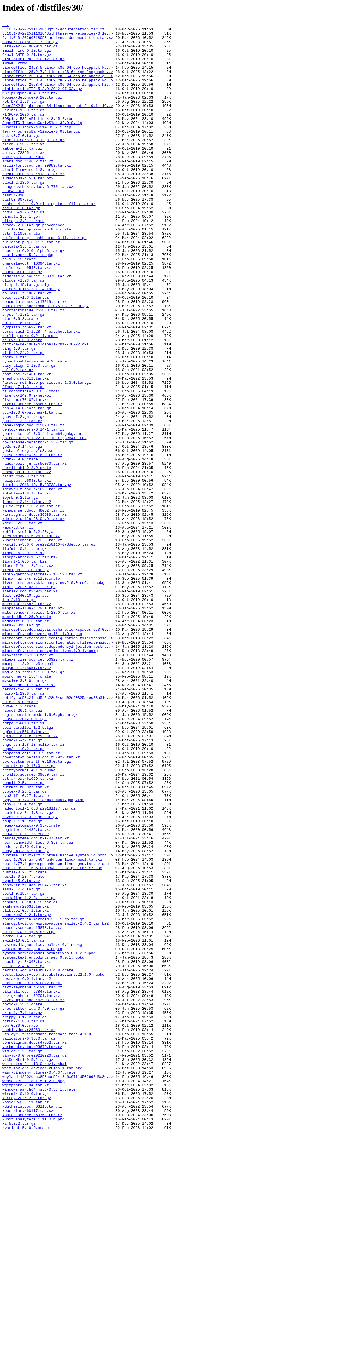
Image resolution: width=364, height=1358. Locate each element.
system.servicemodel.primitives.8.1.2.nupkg (49, 1139)
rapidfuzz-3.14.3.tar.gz (27, 970)
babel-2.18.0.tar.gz (23, 214)
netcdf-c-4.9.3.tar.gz (25, 822)
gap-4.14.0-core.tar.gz (26, 485)
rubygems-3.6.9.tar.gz (25, 1016)
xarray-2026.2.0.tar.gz (26, 1313)
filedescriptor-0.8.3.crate (31, 465)
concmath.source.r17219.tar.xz (34, 357)
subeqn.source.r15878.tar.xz (32, 1108)
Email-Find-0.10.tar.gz (26, 56)
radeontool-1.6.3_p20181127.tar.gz (38, 965)
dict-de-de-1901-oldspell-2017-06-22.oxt (45, 408)
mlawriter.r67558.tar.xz (27, 781)
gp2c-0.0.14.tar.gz (22, 531)
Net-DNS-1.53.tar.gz (23, 117)
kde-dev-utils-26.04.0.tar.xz (33, 618)
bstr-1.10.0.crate (21, 275)
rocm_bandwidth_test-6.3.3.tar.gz (37, 1006)
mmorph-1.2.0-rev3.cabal (27, 792)
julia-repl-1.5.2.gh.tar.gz (31, 602)
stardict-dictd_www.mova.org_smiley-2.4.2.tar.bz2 (55, 1103)
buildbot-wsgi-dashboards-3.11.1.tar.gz (44, 281)
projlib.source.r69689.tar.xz (33, 924)
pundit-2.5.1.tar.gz (23, 935)
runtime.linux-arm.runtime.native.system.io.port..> (57, 1021)
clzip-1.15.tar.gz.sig (25, 337)
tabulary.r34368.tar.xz (26, 1149)
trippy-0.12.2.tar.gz (24, 1216)
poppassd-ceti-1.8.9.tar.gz (31, 899)
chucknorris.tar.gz (22, 321)
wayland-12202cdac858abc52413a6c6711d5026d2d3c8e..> (57, 1287)
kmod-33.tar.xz (17, 628)
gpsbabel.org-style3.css (27, 536)
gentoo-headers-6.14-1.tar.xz (33, 511)
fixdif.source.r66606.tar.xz (32, 480)
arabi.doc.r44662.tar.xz (27, 189)
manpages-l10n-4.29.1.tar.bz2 (33, 725)
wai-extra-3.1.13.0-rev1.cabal (34, 1272)
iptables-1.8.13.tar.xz (26, 587)
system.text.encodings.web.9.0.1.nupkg (43, 1144)
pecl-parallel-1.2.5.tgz (27, 868)
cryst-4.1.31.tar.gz (23, 373)
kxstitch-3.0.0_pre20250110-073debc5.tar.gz (49, 648)
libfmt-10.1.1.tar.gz (24, 654)
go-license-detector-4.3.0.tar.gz (37, 526)
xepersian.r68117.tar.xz (27, 1328)
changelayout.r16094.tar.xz (31, 311)
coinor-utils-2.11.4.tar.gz (31, 342)
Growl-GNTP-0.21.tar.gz (26, 61)
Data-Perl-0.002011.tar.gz (30, 51)
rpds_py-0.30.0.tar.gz (25, 1011)
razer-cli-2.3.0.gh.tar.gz (30, 975)
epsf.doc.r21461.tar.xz (26, 444)
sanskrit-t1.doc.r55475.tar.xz (34, 1057)
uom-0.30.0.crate (20, 1226)
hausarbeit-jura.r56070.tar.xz (34, 551)
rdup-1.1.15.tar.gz (22, 981)
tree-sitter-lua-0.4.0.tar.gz (33, 1205)
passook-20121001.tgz (24, 858)
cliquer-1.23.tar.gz (23, 332)
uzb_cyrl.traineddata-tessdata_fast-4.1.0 (46, 1236)
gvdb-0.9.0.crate (20, 546)
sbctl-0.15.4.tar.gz (23, 1067)
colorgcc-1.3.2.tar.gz (25, 352)
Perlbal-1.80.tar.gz (23, 127)
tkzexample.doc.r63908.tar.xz (33, 1195)
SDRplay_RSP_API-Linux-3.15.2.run (37, 138)
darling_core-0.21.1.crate (30, 398)
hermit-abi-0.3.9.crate (26, 556)
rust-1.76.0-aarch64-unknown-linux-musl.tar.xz (52, 1027)
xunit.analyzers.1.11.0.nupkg (33, 1338)
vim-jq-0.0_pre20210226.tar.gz (34, 1262)
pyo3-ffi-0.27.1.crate (25, 950)
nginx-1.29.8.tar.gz (23, 827)
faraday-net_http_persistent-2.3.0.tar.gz (46, 454)
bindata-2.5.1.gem (21, 255)
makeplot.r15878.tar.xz (26, 720)
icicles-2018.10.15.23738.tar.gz (36, 577)
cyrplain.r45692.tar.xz (26, 388)
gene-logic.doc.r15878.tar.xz (33, 505)
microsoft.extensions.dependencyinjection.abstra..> (57, 771)
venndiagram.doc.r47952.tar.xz (34, 1246)
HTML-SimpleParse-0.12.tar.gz (33, 66)
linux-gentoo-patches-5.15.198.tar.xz (42, 684)
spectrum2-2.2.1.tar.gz (26, 1093)
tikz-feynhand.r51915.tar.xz (32, 1180)
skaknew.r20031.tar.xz (25, 1083)
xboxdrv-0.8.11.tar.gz (25, 1318)
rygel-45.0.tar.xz (21, 1052)
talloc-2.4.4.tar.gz (23, 1154)
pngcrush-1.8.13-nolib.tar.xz (33, 889)
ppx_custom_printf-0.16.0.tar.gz (36, 909)
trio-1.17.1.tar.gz (22, 1211)
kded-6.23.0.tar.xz (22, 623)
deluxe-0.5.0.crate (22, 403)
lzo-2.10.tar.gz (19, 715)
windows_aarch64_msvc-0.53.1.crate (38, 1302)
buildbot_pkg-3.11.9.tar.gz (31, 286)
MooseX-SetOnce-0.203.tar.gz (32, 112)
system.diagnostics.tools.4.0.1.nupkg (42, 1129)
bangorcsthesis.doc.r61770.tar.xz (37, 219)
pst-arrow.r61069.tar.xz (27, 929)
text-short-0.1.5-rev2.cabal (32, 1175)
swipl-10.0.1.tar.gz (23, 1124)
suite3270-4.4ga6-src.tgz (28, 1113)
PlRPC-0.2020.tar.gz (23, 132)
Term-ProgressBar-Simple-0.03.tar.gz (41, 153)
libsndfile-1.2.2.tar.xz (27, 674)
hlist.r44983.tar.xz (23, 567)
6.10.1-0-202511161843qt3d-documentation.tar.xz (53, 30)
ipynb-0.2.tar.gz (20, 592)
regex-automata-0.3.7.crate (31, 986)
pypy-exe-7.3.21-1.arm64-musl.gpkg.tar (43, 955)
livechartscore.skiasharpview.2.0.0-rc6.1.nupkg (53, 694)
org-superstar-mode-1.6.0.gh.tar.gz (40, 853)
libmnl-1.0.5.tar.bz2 (24, 669)
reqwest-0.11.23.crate (25, 996)
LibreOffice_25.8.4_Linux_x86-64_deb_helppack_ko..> (57, 92)
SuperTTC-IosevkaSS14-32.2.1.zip (36, 148)
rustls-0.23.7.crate (23, 1047)
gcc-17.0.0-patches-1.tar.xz (32, 490)
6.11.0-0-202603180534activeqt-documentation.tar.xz (57, 40)
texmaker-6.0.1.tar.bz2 (26, 1170)
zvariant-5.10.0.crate (25, 1348)
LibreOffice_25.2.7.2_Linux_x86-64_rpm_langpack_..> (57, 81)
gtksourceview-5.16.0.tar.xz (32, 541)
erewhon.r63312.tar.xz (25, 449)
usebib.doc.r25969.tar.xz (28, 1231)
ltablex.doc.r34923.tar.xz (30, 705)
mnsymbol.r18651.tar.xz (26, 797)
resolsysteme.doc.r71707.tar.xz (35, 1001)
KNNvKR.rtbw (14, 71)
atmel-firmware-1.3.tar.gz (30, 199)
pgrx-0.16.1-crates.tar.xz (30, 878)
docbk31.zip (14, 424)
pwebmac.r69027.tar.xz (25, 940)
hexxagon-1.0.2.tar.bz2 (26, 562)
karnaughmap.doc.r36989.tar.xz (34, 613)
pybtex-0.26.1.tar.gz (24, 945)
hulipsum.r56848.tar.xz (26, 572)
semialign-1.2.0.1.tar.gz (28, 1073)
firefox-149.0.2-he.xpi (26, 470)
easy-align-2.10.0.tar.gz (28, 434)
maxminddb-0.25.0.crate (26, 735)
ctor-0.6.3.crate (20, 378)
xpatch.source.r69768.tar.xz (32, 1333)
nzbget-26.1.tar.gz (22, 848)
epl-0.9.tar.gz (17, 439)
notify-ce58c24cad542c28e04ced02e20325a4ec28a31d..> (57, 832)
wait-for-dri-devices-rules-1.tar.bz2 (42, 1277)
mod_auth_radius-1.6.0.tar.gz (33, 802)
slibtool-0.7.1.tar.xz (25, 1088)
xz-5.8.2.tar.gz (19, 1343)
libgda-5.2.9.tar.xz (23, 659)
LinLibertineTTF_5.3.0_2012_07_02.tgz (42, 102)
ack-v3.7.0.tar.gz (21, 158)
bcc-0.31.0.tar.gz (21, 245)
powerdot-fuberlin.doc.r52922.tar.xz (41, 904)
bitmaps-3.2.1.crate (23, 260)
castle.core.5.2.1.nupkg (27, 301)
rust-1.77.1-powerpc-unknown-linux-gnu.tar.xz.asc (55, 1032)
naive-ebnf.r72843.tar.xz (28, 817)
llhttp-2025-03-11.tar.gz (28, 700)
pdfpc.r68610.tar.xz (23, 863)
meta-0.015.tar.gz (21, 746)
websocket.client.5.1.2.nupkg (33, 1292)
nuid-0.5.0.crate (20, 838)
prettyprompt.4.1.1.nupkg (28, 919)
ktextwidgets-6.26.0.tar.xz (31, 638)
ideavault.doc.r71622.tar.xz (32, 582)
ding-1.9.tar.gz (19, 413)
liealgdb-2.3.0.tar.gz (25, 679)
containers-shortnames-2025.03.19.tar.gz (45, 362)
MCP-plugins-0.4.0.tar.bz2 (30, 107)
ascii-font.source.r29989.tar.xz (36, 194)
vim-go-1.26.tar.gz (22, 1256)
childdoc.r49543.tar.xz (26, 316)
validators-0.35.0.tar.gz (28, 1241)
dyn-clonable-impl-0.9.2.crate (34, 429)
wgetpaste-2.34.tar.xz (25, 1297)
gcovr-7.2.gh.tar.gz (23, 495)
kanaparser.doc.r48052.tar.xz (33, 608)
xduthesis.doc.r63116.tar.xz (32, 1323)
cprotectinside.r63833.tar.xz (33, 367)
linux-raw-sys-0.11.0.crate (31, 689)
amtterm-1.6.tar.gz (22, 173)
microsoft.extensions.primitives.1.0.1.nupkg (50, 776)
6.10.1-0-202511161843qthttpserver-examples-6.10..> (57, 35)
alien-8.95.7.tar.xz (23, 168)
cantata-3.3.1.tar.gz (24, 291)
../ (5, 25)
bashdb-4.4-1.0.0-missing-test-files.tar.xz (49, 240)
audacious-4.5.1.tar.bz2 (27, 209)
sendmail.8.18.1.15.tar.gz (30, 1078)
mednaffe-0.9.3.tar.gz (25, 740)
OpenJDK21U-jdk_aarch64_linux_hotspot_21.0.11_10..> (57, 122)
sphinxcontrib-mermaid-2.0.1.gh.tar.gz (43, 1098)
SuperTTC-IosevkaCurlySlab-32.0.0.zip (42, 143)
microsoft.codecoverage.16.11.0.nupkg (42, 756)
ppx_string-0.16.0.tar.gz (28, 914)
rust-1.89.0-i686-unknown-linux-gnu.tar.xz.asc (52, 1037)
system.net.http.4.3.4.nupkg (32, 1134)
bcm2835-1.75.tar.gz (23, 250)
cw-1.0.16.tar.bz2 (21, 383)
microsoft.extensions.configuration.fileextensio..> (57, 761)
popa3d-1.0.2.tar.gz (23, 894)
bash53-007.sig (17, 235)
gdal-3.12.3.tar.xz (22, 500)
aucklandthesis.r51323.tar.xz (33, 204)
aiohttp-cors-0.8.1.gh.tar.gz (33, 163)
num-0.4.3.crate (19, 843)
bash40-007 (13, 224)
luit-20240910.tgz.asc (25, 710)
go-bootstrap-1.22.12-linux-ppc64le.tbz (44, 521)
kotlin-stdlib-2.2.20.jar (28, 633)
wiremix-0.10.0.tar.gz (25, 1308)
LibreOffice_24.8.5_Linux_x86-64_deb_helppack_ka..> (57, 76)
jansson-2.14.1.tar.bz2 (26, 597)
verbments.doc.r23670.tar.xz (32, 1251)
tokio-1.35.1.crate (22, 1200)
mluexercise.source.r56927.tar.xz (37, 786)
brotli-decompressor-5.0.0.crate (36, 270)
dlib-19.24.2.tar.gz (23, 419)
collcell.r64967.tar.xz (26, 347)
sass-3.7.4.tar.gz (21, 1062)
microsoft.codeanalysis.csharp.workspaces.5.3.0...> (57, 751)
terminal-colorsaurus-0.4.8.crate (37, 1159)
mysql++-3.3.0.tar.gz (24, 812)
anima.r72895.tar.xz (23, 178)
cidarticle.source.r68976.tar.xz (36, 327)
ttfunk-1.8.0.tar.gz (23, 1221)
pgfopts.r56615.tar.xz (25, 873)
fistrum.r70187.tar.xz (25, 475)
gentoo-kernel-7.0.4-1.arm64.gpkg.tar (42, 516)
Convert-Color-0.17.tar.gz (30, 46)
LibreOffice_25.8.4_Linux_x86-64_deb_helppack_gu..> (57, 86)
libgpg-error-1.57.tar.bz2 (30, 664)
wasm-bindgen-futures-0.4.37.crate (38, 1282)
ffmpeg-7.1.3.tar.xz (23, 459)
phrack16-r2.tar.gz (22, 884)
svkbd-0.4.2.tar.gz (22, 1119)
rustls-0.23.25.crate (24, 1042)
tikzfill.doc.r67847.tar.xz (31, 1185)
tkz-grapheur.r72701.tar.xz (31, 1190)
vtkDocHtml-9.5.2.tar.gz (27, 1267)
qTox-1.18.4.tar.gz (22, 960)
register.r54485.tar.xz (26, 991)
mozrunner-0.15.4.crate (26, 807)
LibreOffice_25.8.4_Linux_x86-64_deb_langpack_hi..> (57, 97)
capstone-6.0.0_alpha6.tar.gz (33, 296)
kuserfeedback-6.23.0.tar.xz (32, 643)
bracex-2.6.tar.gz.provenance (33, 265)
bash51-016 (13, 229)
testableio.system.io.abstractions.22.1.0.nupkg (53, 1165)
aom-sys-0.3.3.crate (23, 183)
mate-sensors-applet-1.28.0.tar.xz (38, 730)
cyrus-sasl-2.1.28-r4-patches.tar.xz (41, 393)
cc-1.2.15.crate (19, 306)
